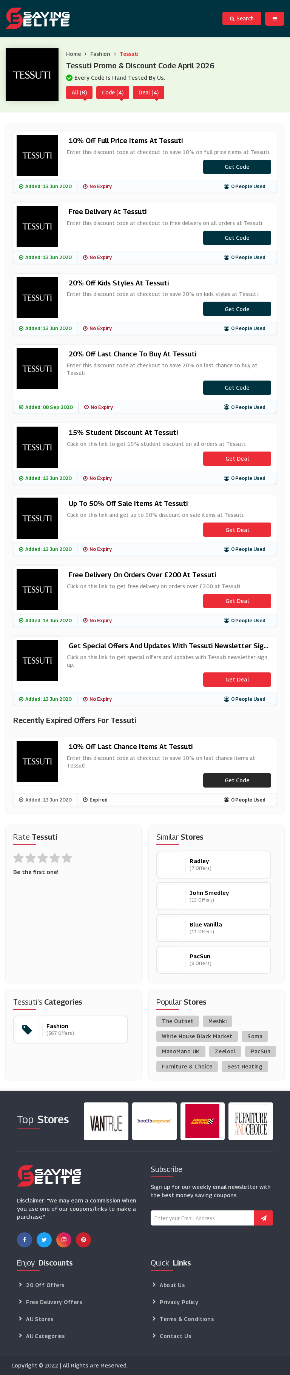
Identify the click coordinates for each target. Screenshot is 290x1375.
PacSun (260, 1051)
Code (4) (112, 92)
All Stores (39, 1319)
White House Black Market (197, 1036)
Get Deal (237, 458)
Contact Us (175, 1336)
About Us (172, 1285)
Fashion (100, 54)
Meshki (217, 1021)
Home (73, 54)
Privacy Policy (179, 1302)
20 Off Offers (45, 1285)
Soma (254, 1036)
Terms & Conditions (187, 1319)
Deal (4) (149, 92)
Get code (237, 166)
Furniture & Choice (187, 1066)
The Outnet (177, 1021)
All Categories (45, 1336)
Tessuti (129, 54)
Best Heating (244, 1066)
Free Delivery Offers (54, 1302)
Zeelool (225, 1051)
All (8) (79, 92)
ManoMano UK (181, 1051)
